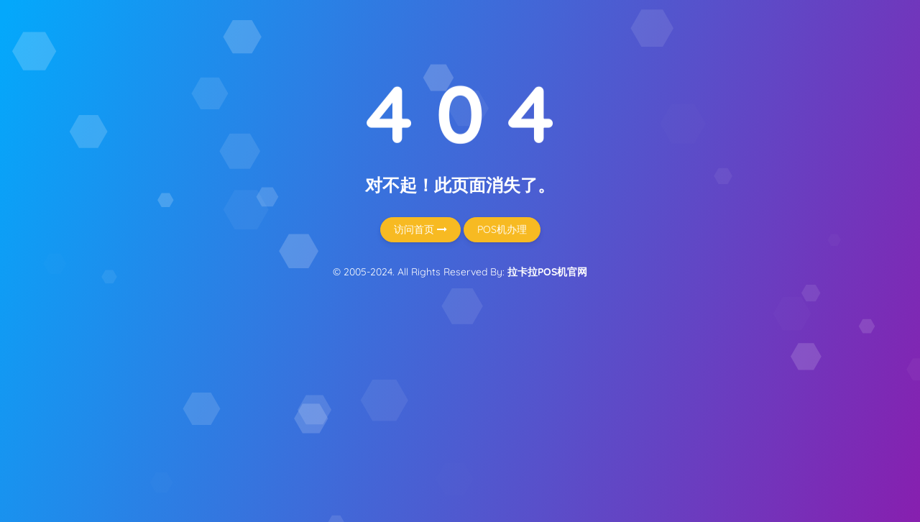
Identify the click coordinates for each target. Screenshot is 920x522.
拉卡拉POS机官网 (547, 271)
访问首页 (420, 229)
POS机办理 (502, 229)
